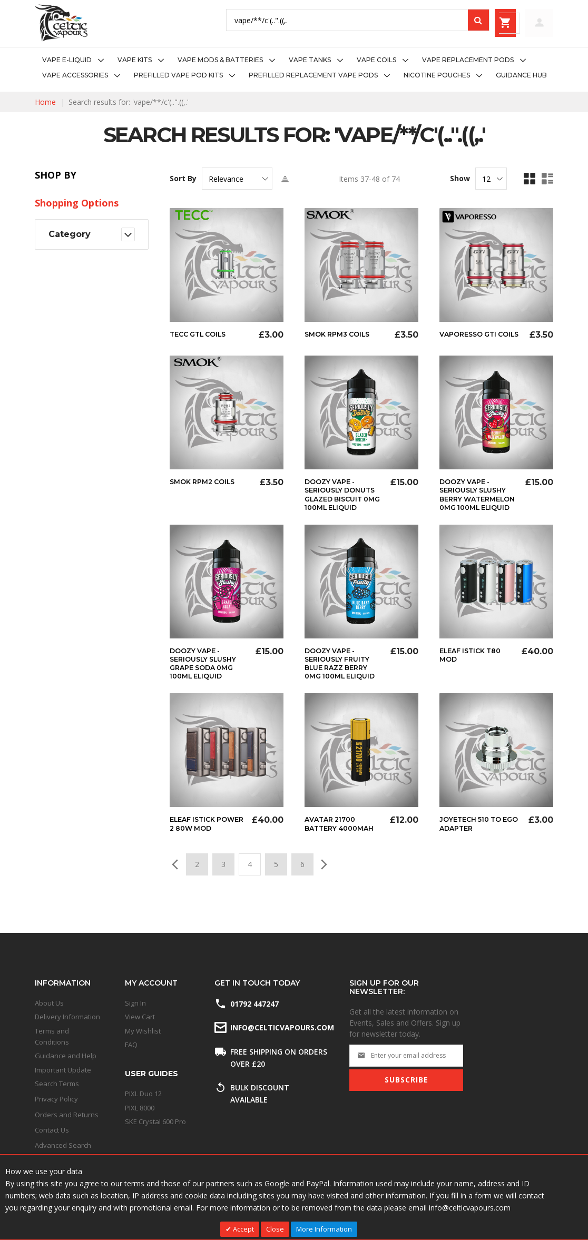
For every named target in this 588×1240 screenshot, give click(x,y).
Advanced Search (63, 1145)
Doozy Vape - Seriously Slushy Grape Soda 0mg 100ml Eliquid (207, 675)
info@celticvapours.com (281, 1027)
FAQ (131, 1044)
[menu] (294, 68)
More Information (324, 1229)
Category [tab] (69, 234)
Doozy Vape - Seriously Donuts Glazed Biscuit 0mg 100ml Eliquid (344, 502)
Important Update (63, 1070)
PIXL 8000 (139, 1108)
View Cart (140, 1016)
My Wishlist (143, 1031)
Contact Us (52, 1130)
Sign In (135, 1003)
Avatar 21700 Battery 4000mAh (343, 844)
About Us (49, 1003)
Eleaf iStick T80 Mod (473, 667)
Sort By (183, 178)
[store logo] (61, 23)
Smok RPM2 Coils (206, 485)
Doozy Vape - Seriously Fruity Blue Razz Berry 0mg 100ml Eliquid (341, 679)
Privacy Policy (56, 1099)
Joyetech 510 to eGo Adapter (473, 844)
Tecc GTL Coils (201, 334)
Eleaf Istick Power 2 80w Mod (199, 848)
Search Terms (57, 1083)
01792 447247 (254, 1004)
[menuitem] (76, 60)
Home (45, 102)
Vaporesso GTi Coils (470, 338)
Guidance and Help (65, 1055)
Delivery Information (67, 1016)
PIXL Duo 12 (143, 1093)
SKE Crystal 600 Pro (155, 1121)
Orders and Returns (67, 1114)
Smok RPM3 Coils (341, 334)
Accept (242, 1229)
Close (275, 1229)
